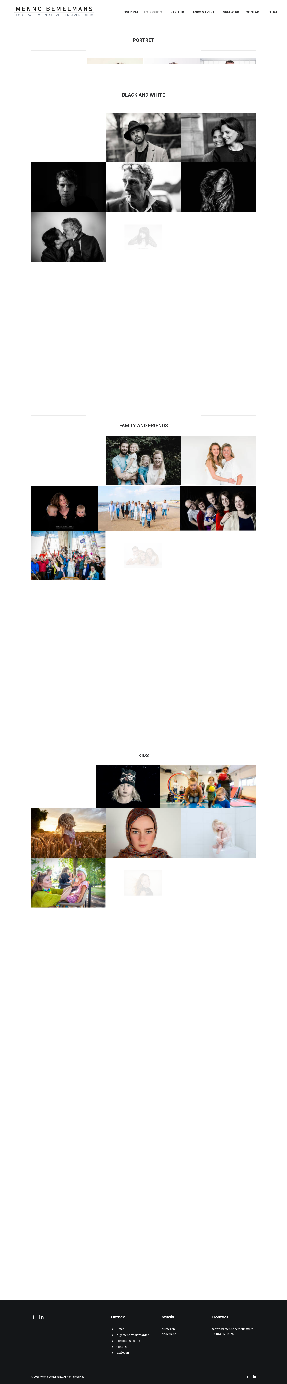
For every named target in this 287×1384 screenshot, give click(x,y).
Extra (272, 12)
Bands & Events (204, 12)
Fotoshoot (154, 12)
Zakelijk (177, 12)
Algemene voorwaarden (133, 1335)
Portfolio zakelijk (128, 1341)
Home (120, 1329)
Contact (253, 12)
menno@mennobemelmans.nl (233, 1329)
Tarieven (122, 1352)
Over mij (130, 12)
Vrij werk (231, 12)
